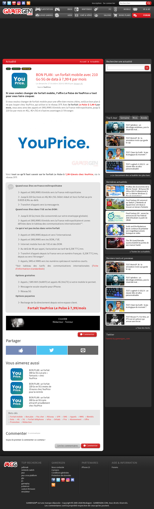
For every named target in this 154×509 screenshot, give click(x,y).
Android (16, 69)
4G (18, 419)
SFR (58, 416)
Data (12, 419)
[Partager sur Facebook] (21, 350)
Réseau (50, 416)
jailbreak (24, 467)
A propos (55, 470)
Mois (135, 117)
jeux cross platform (29, 475)
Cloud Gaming (46, 15)
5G (24, 419)
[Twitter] (9, 3)
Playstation (46, 9)
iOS (8, 69)
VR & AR (146, 9)
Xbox (69, 9)
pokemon (25, 486)
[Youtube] (14, 3)
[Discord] (23, 3)
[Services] (28, 3)
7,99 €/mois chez (79, 174)
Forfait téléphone (36, 419)
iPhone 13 (86, 467)
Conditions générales (60, 472)
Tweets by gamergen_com (118, 338)
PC (110, 9)
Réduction (27, 422)
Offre (86, 419)
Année (144, 117)
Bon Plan (26, 69)
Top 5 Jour (111, 117)
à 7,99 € (87, 104)
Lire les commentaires (67, 445)
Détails (57, 419)
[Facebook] (4, 3)
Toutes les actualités (140, 251)
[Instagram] (19, 3)
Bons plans (125, 15)
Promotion (15, 422)
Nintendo (87, 9)
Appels (73, 416)
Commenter (88, 334)
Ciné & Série (86, 15)
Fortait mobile (16, 416)
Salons (107, 15)
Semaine (124, 117)
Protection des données (61, 475)
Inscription (97, 3)
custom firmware (28, 489)
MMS (82, 416)
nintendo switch (27, 470)
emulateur (25, 491)
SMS (65, 416)
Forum (146, 15)
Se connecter (109, 3)
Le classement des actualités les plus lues (131, 175)
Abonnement (75, 419)
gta (22, 478)
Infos (49, 419)
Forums (115, 467)
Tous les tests (143, 328)
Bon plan (29, 416)
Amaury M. (78, 83)
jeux (23, 472)
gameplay (25, 483)
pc (22, 481)
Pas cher (40, 416)
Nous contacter (58, 467)
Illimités (90, 416)
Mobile (127, 9)
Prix (65, 419)
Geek (70, 15)
